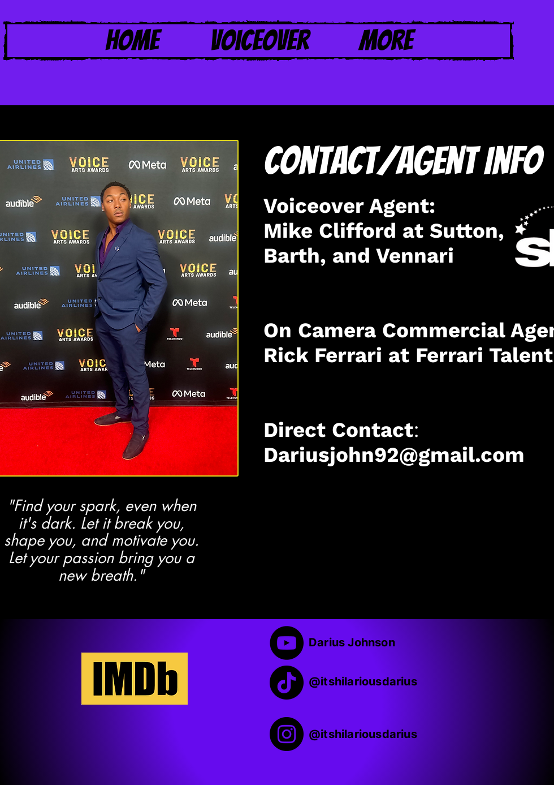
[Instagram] (287, 734)
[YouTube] (287, 643)
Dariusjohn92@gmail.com (394, 455)
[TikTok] (287, 683)
